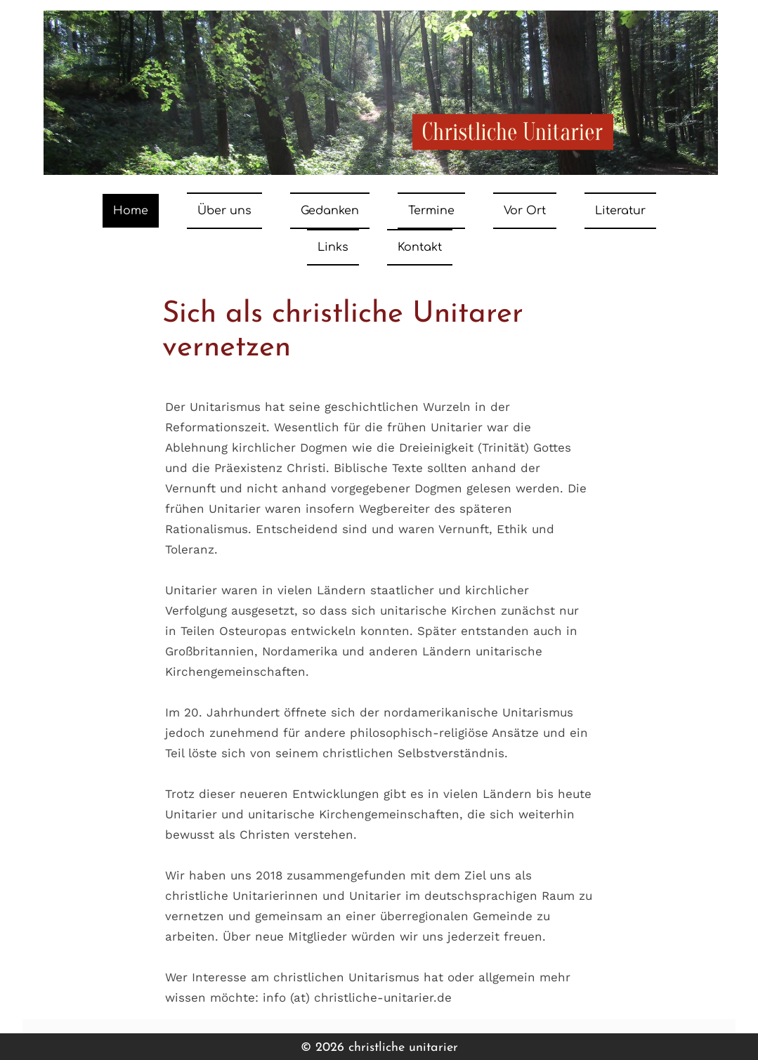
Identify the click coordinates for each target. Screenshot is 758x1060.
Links (333, 247)
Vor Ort (525, 210)
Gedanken (330, 210)
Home (130, 210)
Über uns (224, 210)
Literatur (620, 210)
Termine (431, 210)
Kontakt (420, 247)
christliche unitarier (403, 1047)
